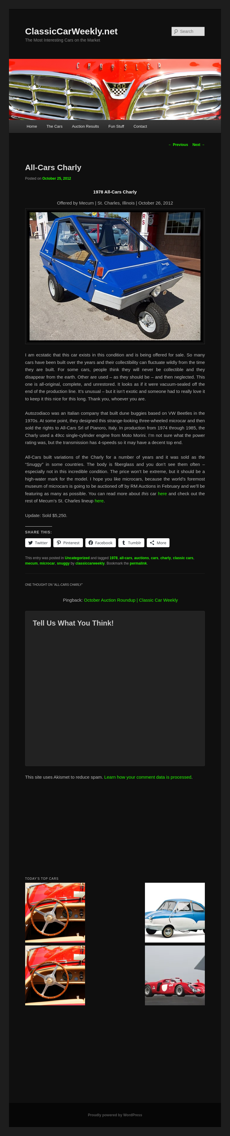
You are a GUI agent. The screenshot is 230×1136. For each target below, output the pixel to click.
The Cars (54, 126)
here (162, 493)
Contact (140, 126)
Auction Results (85, 126)
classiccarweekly (90, 563)
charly (165, 558)
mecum (31, 563)
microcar (47, 563)
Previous (178, 145)
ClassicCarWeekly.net (71, 31)
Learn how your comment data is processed (147, 777)
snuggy (63, 563)
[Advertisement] (115, 830)
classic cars (183, 558)
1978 (114, 558)
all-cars (125, 558)
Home (32, 126)
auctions (141, 558)
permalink (138, 563)
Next (199, 145)
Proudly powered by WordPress (115, 1115)
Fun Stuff (116, 126)
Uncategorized (77, 558)
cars (154, 558)
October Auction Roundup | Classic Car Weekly (131, 600)
